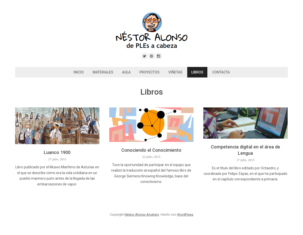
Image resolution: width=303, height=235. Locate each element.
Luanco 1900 (57, 152)
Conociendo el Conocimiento (151, 150)
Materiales (103, 72)
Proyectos (149, 72)
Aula (126, 72)
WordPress (185, 214)
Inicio (78, 72)
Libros (197, 72)
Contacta (221, 72)
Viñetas (175, 72)
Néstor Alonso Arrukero (142, 214)
